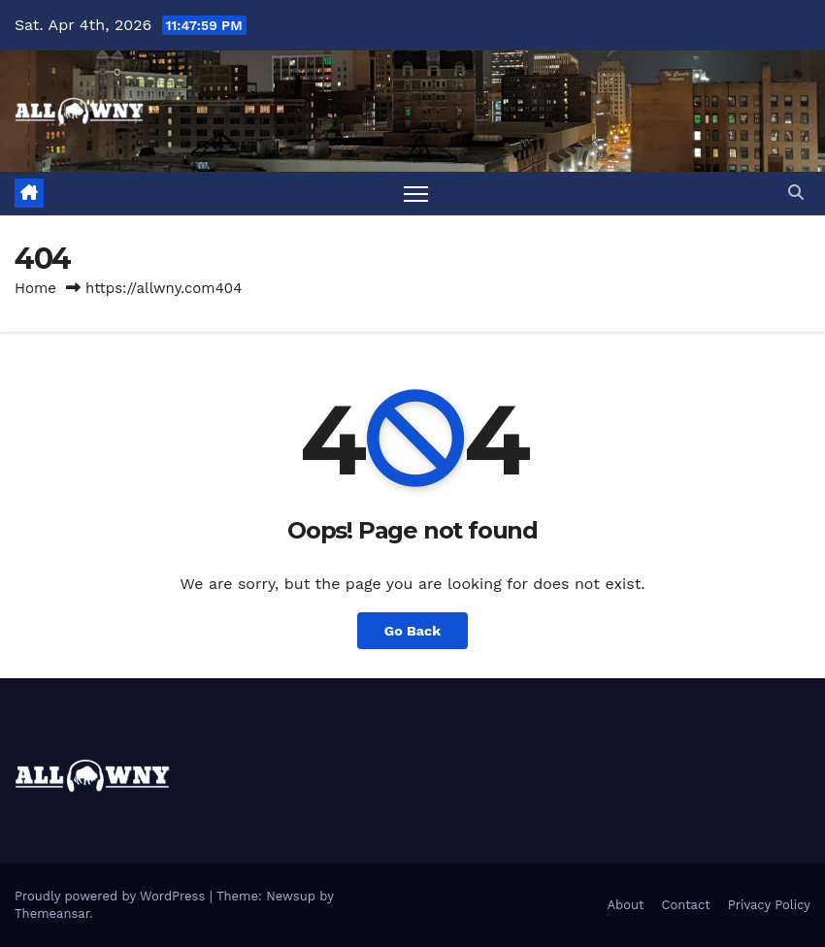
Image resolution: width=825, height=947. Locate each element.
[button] (796, 192)
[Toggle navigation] (416, 194)
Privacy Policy (769, 905)
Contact (686, 905)
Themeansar (52, 913)
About (626, 905)
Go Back (412, 630)
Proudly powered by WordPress (112, 896)
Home (35, 288)
